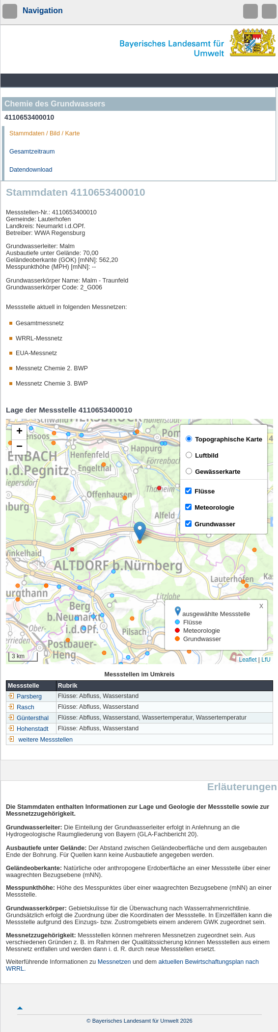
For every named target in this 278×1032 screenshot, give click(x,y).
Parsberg (25, 696)
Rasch (21, 707)
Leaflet (247, 659)
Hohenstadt (28, 728)
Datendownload (31, 169)
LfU (266, 659)
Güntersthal (28, 718)
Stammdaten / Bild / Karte (44, 133)
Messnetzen (114, 961)
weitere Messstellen (46, 739)
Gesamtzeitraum (32, 151)
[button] (140, 531)
